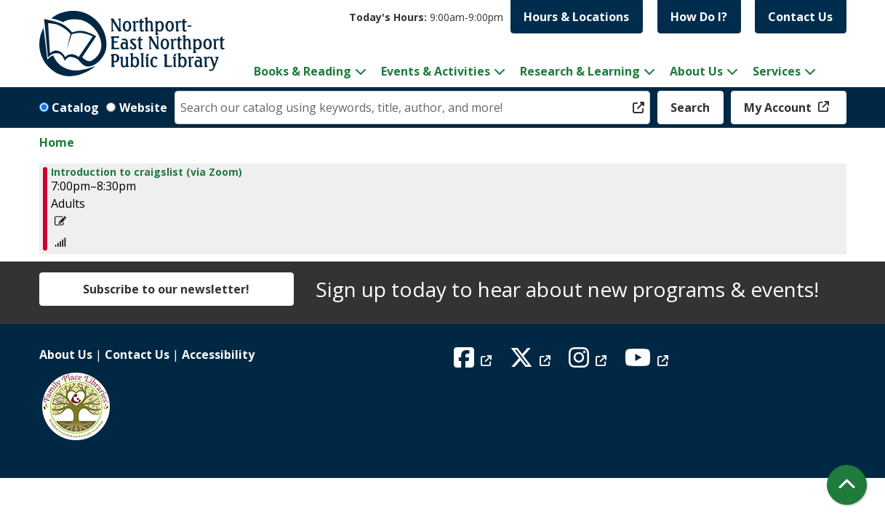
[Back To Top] (847, 485)
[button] (426, 17)
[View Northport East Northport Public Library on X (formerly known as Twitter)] (532, 362)
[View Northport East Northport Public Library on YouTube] (648, 362)
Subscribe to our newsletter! (166, 289)
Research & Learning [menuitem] (580, 71)
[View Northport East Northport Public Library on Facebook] (474, 362)
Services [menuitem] (777, 71)
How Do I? (698, 17)
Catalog (75, 107)
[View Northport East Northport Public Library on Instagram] (589, 362)
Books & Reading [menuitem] (302, 71)
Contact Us (800, 17)
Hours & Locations (576, 17)
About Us (65, 354)
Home (56, 142)
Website (143, 107)
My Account (779, 107)
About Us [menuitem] (696, 71)
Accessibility (218, 354)
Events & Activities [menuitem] (435, 71)
